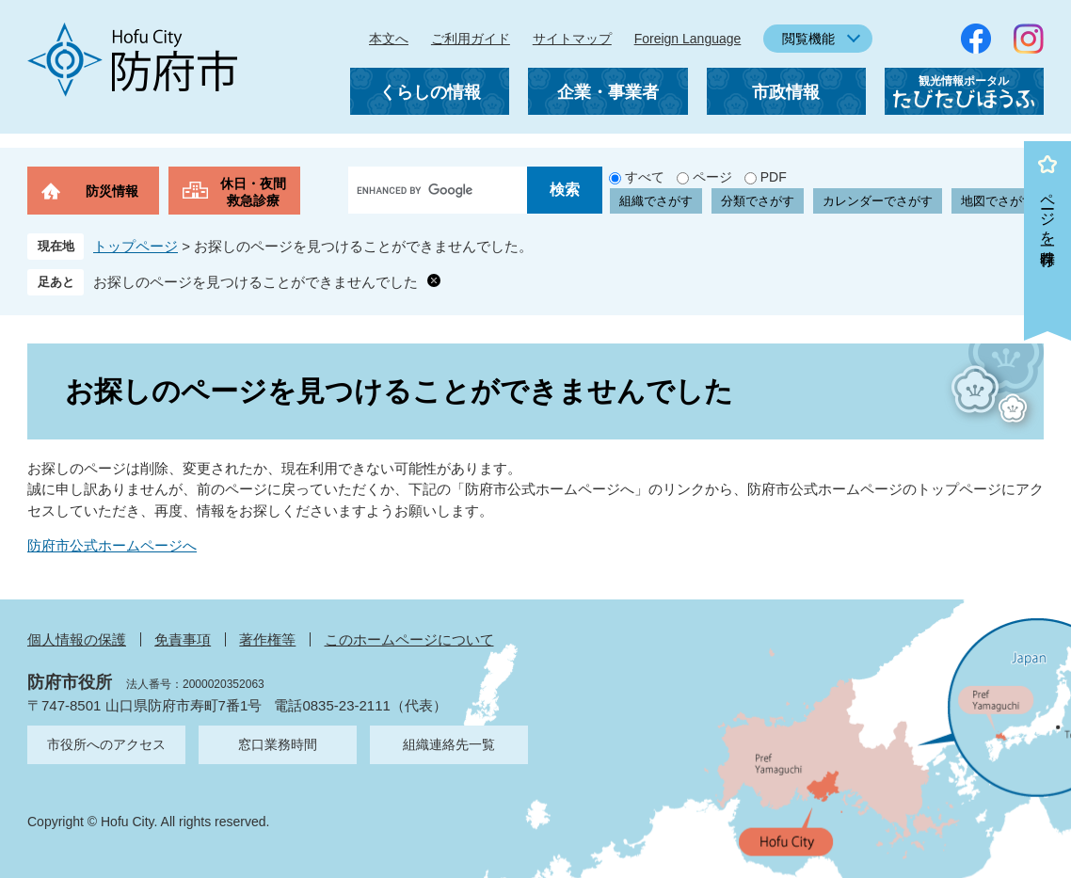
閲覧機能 (808, 38)
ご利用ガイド (470, 38)
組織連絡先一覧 (449, 744)
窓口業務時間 (277, 744)
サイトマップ (572, 38)
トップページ (135, 246)
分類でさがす (757, 201)
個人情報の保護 (76, 639)
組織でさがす (656, 201)
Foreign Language (688, 38)
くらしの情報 (430, 92)
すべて (644, 176)
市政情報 (786, 92)
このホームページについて (409, 639)
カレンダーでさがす (878, 201)
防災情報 (112, 191)
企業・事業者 (608, 92)
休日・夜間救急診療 (253, 192)
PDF (773, 176)
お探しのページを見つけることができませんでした (255, 282)
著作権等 (267, 639)
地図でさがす (997, 201)
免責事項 (182, 639)
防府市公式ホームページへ (112, 545)
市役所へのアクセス (106, 744)
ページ (712, 176)
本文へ (388, 38)
